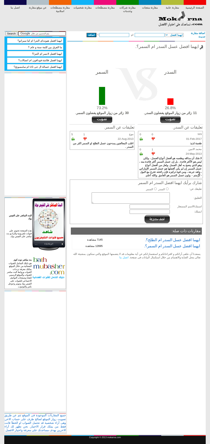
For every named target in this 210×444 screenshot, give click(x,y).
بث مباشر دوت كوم (23, 260)
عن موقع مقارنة (38, 7)
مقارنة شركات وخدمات (127, 8)
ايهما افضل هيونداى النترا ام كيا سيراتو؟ (40, 40)
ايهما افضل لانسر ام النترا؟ (47, 53)
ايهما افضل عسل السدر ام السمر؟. (172, 246)
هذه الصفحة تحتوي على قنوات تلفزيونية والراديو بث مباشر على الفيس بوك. (19, 233)
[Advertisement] (78, 20)
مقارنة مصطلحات (105, 7)
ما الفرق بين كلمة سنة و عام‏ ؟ (45, 47)
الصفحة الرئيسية (195, 7)
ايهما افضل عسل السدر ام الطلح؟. (172, 240)
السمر (149, 189)
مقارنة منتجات (150, 7)
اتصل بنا (15, 7)
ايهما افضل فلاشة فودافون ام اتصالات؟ (40, 60)
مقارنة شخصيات (82, 7)
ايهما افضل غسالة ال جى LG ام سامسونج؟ (38, 66)
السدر (161, 189)
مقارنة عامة (172, 7)
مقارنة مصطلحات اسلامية (60, 8)
